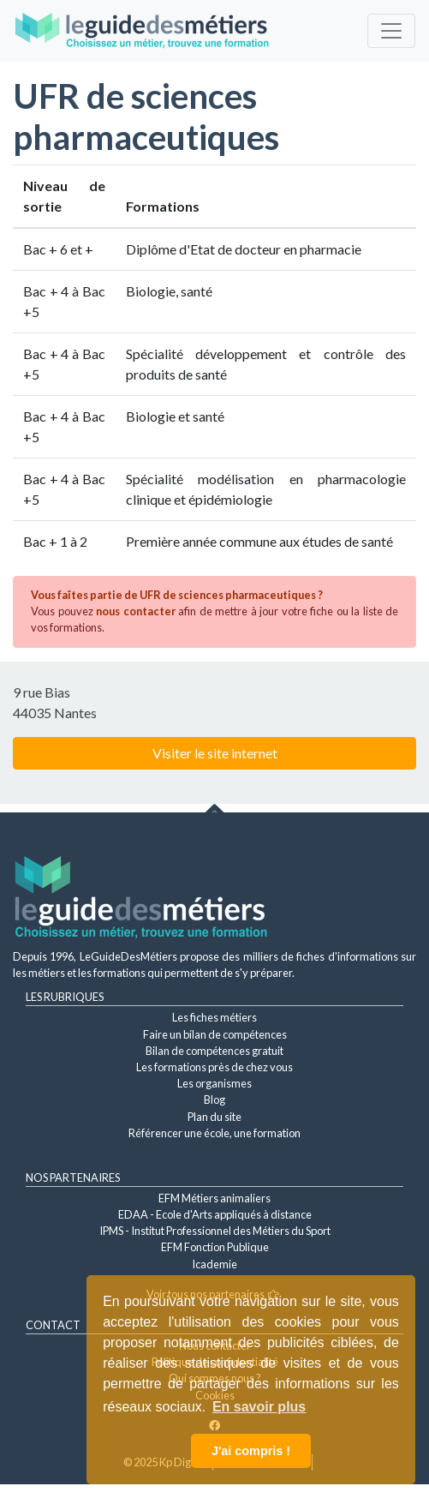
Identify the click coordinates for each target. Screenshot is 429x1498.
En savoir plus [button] (259, 1406)
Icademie (214, 1264)
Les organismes (214, 1083)
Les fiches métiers (214, 1017)
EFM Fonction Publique (215, 1247)
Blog (214, 1099)
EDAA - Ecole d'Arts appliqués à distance (215, 1214)
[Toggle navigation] (391, 31)
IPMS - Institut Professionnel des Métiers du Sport (215, 1230)
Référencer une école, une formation (214, 1133)
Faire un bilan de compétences (215, 1034)
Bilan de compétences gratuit (214, 1051)
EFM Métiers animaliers (214, 1198)
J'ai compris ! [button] (251, 1451)
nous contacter (136, 611)
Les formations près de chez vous (214, 1067)
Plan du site (214, 1117)
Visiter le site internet (214, 753)
